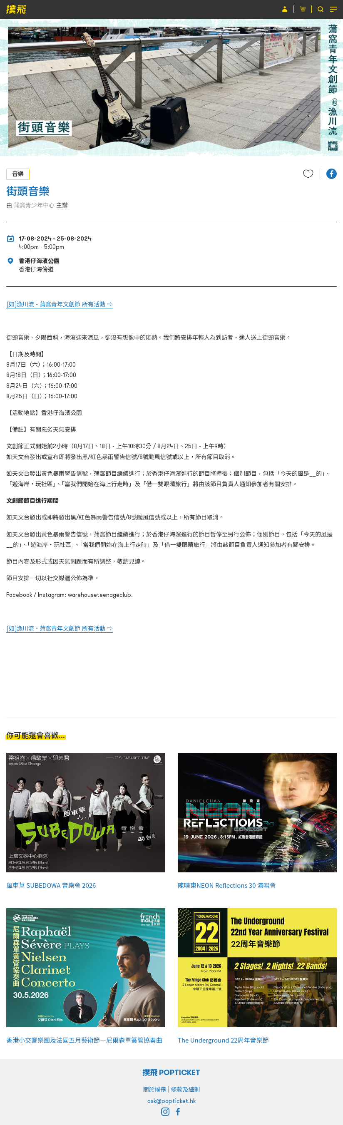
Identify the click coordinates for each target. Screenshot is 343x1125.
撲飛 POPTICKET (172, 1072)
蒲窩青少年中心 (34, 205)
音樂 (18, 174)
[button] (331, 174)
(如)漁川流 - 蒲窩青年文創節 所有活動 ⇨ (59, 304)
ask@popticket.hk (171, 1101)
